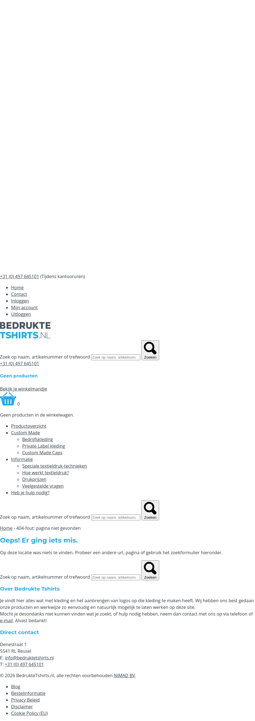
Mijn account (24, 307)
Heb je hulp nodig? (30, 493)
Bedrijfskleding (37, 439)
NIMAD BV (124, 675)
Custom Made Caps (42, 453)
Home (17, 287)
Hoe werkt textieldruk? (45, 473)
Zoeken (150, 350)
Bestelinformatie (28, 693)
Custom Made (25, 433)
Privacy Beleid (25, 700)
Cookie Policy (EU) (29, 713)
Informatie (22, 459)
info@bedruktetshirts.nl (29, 658)
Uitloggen (21, 314)
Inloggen (20, 301)
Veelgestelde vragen (43, 486)
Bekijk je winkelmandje (23, 389)
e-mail (6, 620)
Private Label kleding (43, 446)
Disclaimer (22, 707)
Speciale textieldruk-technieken (54, 466)
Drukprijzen (34, 479)
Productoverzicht (28, 426)
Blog (15, 687)
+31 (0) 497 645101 (19, 363)
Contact (19, 294)
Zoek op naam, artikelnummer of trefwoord (45, 357)
